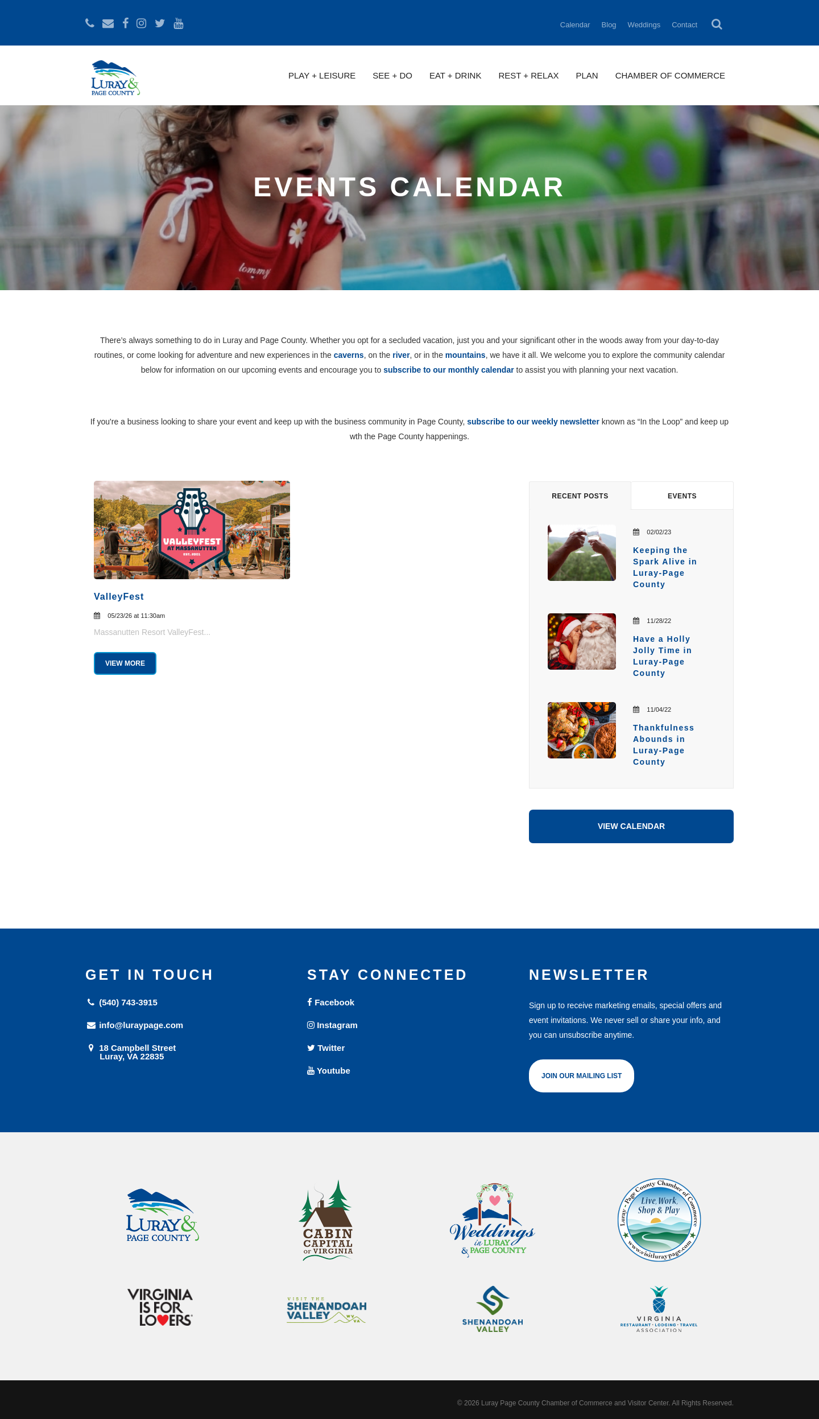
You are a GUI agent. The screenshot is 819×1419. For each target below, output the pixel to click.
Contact (684, 24)
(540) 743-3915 (121, 1002)
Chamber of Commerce (670, 75)
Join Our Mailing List (581, 1076)
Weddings (644, 24)
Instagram (332, 1025)
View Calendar (631, 826)
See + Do (392, 75)
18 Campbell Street (187, 1052)
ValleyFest (119, 596)
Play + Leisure (321, 75)
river (401, 355)
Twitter (326, 1048)
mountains (465, 355)
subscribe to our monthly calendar (448, 369)
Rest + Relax (528, 75)
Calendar (575, 24)
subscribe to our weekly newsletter (533, 421)
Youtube (328, 1070)
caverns (349, 355)
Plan (587, 75)
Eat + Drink (455, 75)
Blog (609, 24)
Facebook (330, 1002)
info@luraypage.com (134, 1025)
